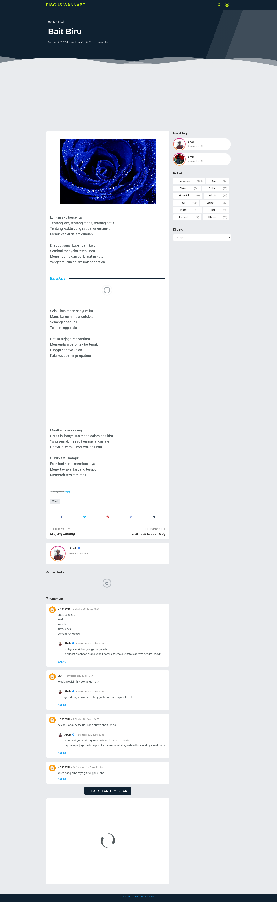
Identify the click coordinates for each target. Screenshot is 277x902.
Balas (62, 661)
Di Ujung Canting (62, 534)
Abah (73, 548)
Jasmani (183, 217)
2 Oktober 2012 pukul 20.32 (91, 735)
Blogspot (68, 492)
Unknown (64, 608)
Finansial (184, 195)
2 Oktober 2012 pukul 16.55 (86, 719)
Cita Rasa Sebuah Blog (148, 534)
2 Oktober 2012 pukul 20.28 (91, 643)
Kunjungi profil (195, 146)
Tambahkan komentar (107, 791)
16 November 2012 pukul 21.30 (88, 767)
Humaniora (184, 181)
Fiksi (55, 501)
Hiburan (212, 217)
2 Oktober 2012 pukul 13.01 (86, 609)
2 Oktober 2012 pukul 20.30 (91, 691)
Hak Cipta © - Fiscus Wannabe (138, 896)
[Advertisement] (138, 98)
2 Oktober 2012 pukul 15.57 (80, 676)
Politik (212, 188)
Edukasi (211, 202)
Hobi (182, 202)
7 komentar (102, 42)
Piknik (212, 195)
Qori (60, 675)
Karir (213, 181)
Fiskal (183, 188)
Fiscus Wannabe (65, 5)
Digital (183, 209)
